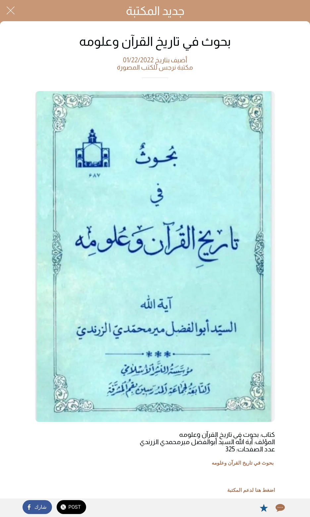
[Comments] (279, 508)
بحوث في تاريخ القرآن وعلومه (243, 463)
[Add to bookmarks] (264, 508)
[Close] (11, 11)
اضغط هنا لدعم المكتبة (251, 490)
